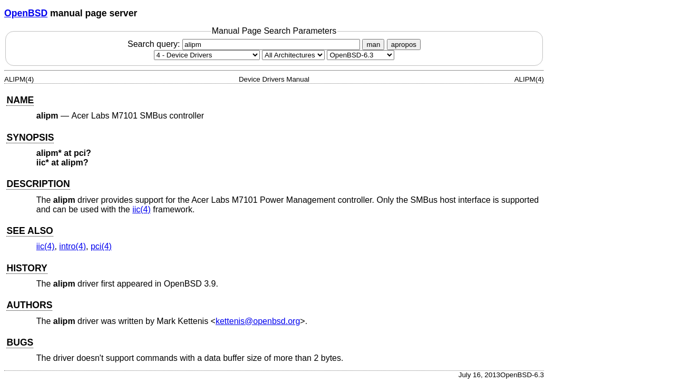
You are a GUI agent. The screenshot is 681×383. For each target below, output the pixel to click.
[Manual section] (207, 55)
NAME (20, 100)
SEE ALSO (29, 230)
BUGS (19, 342)
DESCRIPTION (38, 184)
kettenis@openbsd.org (258, 321)
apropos (403, 44)
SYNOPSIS (30, 137)
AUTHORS (29, 305)
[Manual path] (360, 55)
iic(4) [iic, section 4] (141, 209)
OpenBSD (25, 13)
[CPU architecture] (293, 55)
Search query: (245, 44)
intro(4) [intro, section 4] (72, 246)
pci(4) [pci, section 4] (101, 246)
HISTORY (26, 268)
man (373, 44)
